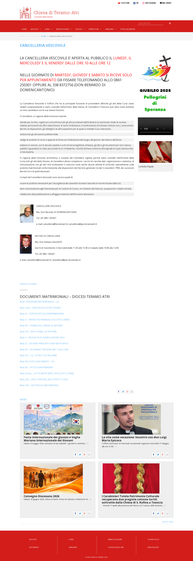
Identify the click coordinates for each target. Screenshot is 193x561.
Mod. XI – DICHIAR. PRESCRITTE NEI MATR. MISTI (44, 343)
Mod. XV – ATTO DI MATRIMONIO (36, 367)
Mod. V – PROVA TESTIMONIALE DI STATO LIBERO (45, 319)
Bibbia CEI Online (115, 539)
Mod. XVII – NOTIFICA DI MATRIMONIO (39, 385)
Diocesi (79, 29)
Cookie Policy (153, 539)
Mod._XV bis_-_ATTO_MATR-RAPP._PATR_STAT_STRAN (47, 373)
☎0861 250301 (165, 3)
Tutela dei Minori (127, 29)
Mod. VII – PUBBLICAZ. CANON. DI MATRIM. (41, 325)
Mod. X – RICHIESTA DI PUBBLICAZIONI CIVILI (42, 337)
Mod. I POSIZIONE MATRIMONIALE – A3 (39, 301)
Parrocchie (94, 29)
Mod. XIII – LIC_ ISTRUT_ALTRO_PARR (38, 355)
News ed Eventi (62, 29)
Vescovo (34, 29)
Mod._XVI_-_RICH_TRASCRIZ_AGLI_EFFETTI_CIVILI (44, 379)
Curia (47, 29)
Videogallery (153, 547)
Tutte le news (167, 522)
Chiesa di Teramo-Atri (56, 12)
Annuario (109, 29)
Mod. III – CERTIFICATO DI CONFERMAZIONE (42, 313)
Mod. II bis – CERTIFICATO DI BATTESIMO (40, 307)
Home (24, 29)
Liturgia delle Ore (116, 547)
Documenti (34, 547)
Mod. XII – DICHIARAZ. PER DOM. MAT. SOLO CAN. (44, 349)
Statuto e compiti (28, 283)
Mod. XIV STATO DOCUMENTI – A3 (37, 361)
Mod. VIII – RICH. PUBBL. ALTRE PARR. (38, 331)
